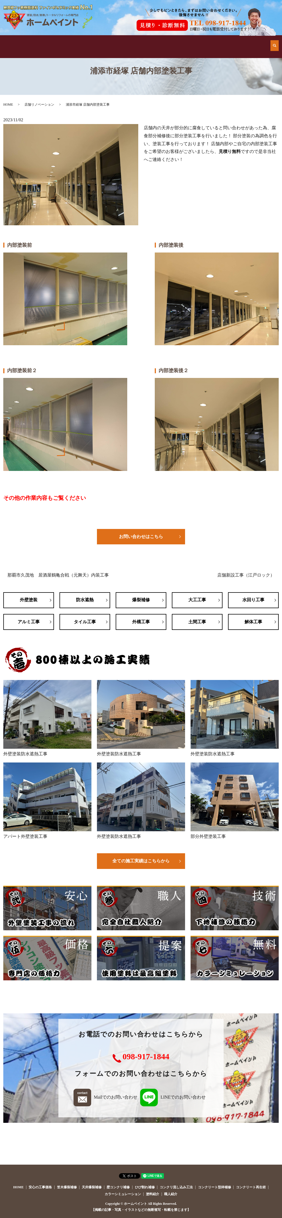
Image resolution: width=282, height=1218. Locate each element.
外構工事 (141, 621)
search (274, 41)
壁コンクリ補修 (118, 1187)
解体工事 (253, 621)
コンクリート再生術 (251, 1187)
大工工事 (197, 599)
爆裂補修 (141, 599)
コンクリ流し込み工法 (176, 1187)
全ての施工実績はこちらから (141, 860)
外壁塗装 (28, 599)
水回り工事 (253, 599)
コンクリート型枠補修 (214, 1187)
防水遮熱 (85, 599)
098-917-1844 (146, 1056)
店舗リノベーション (39, 104)
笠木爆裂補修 (67, 1187)
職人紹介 (170, 1194)
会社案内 (203, 41)
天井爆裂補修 (92, 1187)
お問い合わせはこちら (141, 536)
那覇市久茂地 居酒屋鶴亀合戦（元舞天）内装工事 (58, 575)
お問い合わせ (248, 41)
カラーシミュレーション (123, 1194)
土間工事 (197, 621)
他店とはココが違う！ (70, 41)
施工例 (114, 41)
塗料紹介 (152, 1194)
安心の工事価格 (158, 41)
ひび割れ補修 (145, 1187)
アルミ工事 (29, 621)
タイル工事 (85, 621)
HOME (25, 41)
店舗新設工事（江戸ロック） (246, 575)
